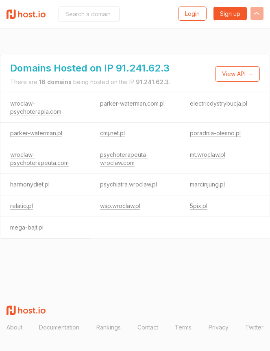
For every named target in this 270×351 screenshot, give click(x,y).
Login (192, 13)
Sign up (230, 13)
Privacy (219, 327)
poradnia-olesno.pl (215, 133)
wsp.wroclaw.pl (120, 205)
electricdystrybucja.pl (218, 103)
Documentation (59, 327)
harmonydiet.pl (30, 184)
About (14, 327)
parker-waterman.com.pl (132, 103)
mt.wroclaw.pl (207, 154)
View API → (237, 73)
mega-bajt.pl (27, 227)
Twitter (254, 327)
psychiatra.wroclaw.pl (128, 184)
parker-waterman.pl (36, 133)
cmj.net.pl (112, 133)
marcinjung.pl (207, 184)
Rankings (108, 327)
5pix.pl (198, 205)
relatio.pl (21, 205)
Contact (147, 327)
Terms (183, 327)
